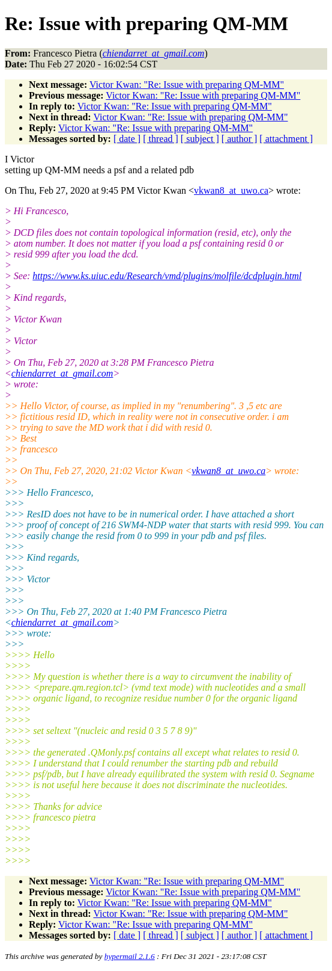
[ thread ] (160, 139)
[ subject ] (200, 139)
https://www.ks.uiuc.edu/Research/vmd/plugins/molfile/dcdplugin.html (166, 276)
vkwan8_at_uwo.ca (231, 190)
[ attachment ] (286, 139)
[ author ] (240, 139)
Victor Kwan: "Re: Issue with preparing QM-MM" (186, 84)
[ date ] (126, 139)
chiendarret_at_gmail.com (62, 373)
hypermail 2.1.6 (129, 956)
